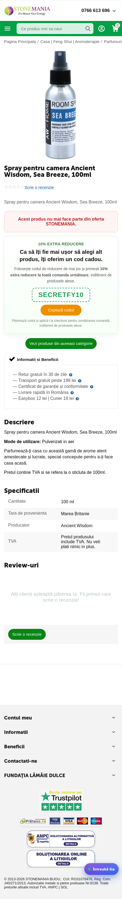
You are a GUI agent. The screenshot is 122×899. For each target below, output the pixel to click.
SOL (64, 887)
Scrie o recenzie (39, 187)
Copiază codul (61, 310)
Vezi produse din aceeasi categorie (61, 343)
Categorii (7, 28)
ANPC (53, 887)
